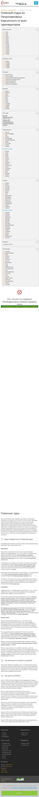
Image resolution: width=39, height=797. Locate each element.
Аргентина (8, 217)
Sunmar (7, 283)
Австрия (7, 212)
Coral (6, 264)
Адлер (6, 154)
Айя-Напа (3, 600)
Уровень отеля (7, 58)
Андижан (7, 162)
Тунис (23, 566)
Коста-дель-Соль (15, 583)
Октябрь (7, 105)
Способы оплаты (25, 745)
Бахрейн (7, 220)
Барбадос (7, 644)
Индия (7, 558)
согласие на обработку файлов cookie (24, 788)
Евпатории (25, 614)
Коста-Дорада (4, 609)
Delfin (6, 265)
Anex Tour (7, 259)
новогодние (33, 558)
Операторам (24, 734)
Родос (6, 611)
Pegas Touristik (9, 278)
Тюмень (7, 144)
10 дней (7, 44)
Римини (12, 600)
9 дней (7, 43)
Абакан (7, 151)
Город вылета (7, 130)
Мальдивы (8, 197)
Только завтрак (9, 76)
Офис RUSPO (4, 770)
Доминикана (8, 236)
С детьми (5, 125)
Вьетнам (7, 186)
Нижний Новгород (10, 140)
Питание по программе (11, 84)
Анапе (19, 614)
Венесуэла (7, 228)
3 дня (6, 33)
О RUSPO (4, 733)
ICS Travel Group (9, 268)
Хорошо (19, 793)
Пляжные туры (5, 747)
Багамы (20, 643)
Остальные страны (7, 210)
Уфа (6, 135)
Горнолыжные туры (8, 117)
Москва (7, 132)
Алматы (7, 159)
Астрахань (8, 168)
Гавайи (2, 644)
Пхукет (32, 600)
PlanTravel (7, 279)
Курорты (5, 242)
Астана (7, 167)
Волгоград (7, 143)
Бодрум (3, 598)
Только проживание (10, 82)
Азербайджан (8, 203)
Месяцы (5, 89)
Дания (6, 234)
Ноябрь (7, 107)
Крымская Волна (9, 253)
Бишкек (7, 176)
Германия (7, 231)
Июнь (6, 99)
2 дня (6, 32)
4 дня (6, 35)
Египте (19, 555)
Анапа (6, 160)
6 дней (7, 38)
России (14, 569)
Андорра (7, 215)
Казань (7, 137)
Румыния (25, 638)
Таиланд (7, 187)
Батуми (7, 175)
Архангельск (8, 165)
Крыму (31, 622)
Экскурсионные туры (6, 750)
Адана (6, 153)
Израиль (7, 237)
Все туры (5, 115)
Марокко (29, 566)
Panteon (7, 276)
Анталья (8, 598)
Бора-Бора (14, 643)
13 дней (7, 49)
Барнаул (7, 173)
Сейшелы (7, 206)
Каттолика (23, 611)
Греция (7, 233)
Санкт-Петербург (9, 134)
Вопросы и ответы (25, 743)
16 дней (7, 54)
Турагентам (4, 734)
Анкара (7, 164)
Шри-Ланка (8, 202)
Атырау (7, 170)
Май (6, 97)
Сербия (7, 208)
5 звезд (7, 61)
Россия (7, 191)
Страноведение (5, 736)
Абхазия (7, 189)
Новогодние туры (6, 743)
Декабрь (7, 108)
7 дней (7, 40)
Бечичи (15, 609)
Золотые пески (23, 601)
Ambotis (7, 256)
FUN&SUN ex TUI (9, 267)
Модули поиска (24, 733)
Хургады (33, 609)
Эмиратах (24, 555)
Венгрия (7, 226)
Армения (7, 219)
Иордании (30, 555)
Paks (6, 275)
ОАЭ (6, 194)
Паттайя (27, 600)
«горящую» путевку (6, 654)
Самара (7, 146)
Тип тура (5, 113)
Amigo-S (7, 257)
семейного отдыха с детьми (10, 608)
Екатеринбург (8, 138)
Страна (5, 180)
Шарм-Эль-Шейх (10, 601)
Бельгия (7, 222)
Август (6, 102)
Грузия (7, 205)
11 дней (7, 46)
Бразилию (16, 574)
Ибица (23, 598)
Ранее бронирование (8, 123)
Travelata (7, 284)
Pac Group (7, 273)
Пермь (7, 141)
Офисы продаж (4, 772)
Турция (7, 183)
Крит (14, 611)
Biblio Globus (8, 262)
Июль (6, 100)
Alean (6, 254)
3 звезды (7, 64)
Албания (7, 214)
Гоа (19, 600)
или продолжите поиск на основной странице (19, 306)
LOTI (6, 270)
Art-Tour (7, 261)
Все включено (8, 74)
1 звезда (7, 67)
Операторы (6, 249)
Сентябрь (7, 103)
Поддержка (3, 768)
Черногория (8, 195)
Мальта (3, 603)
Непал (21, 633)
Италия (25, 564)
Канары (15, 575)
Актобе (7, 157)
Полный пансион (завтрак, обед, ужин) (15, 78)
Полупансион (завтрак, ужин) (12, 79)
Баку (6, 171)
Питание (5, 72)
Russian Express (9, 281)
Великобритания (9, 225)
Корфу (10, 611)
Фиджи (35, 643)
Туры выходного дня (8, 122)
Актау (6, 156)
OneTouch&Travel (9, 272)
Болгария (7, 223)
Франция (29, 564)
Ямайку (26, 574)
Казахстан (7, 200)
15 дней (7, 52)
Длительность (7, 29)
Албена (8, 612)
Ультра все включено (10, 81)
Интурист (7, 251)
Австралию (10, 574)
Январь (7, 91)
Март (6, 94)
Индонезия (8, 198)
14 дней (7, 51)
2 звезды (7, 66)
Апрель (7, 96)
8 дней (7, 41)
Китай (6, 192)
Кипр (34, 564)
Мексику (22, 574)
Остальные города (7, 148)
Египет (7, 184)
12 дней (7, 47)
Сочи (7, 604)
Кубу (6, 574)
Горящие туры (6, 120)
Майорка (28, 598)
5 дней (7, 37)
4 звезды (7, 62)
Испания (20, 564)
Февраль (7, 93)
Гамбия (7, 230)
